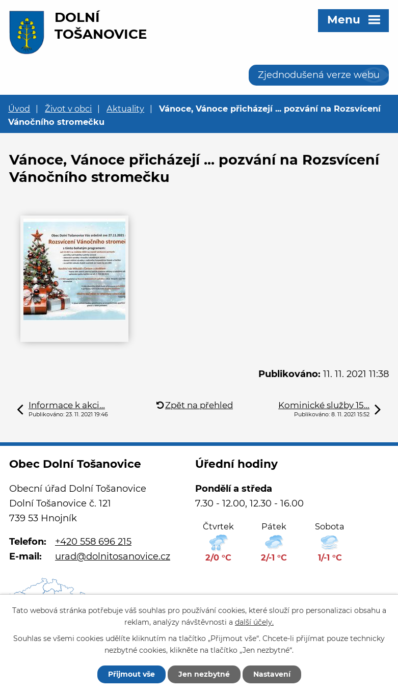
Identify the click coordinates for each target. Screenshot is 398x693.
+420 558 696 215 (93, 541)
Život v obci (68, 108)
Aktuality (125, 108)
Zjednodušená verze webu (319, 75)
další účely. (254, 622)
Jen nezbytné (204, 674)
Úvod (19, 108)
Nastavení (271, 674)
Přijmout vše (131, 674)
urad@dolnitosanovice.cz (112, 556)
